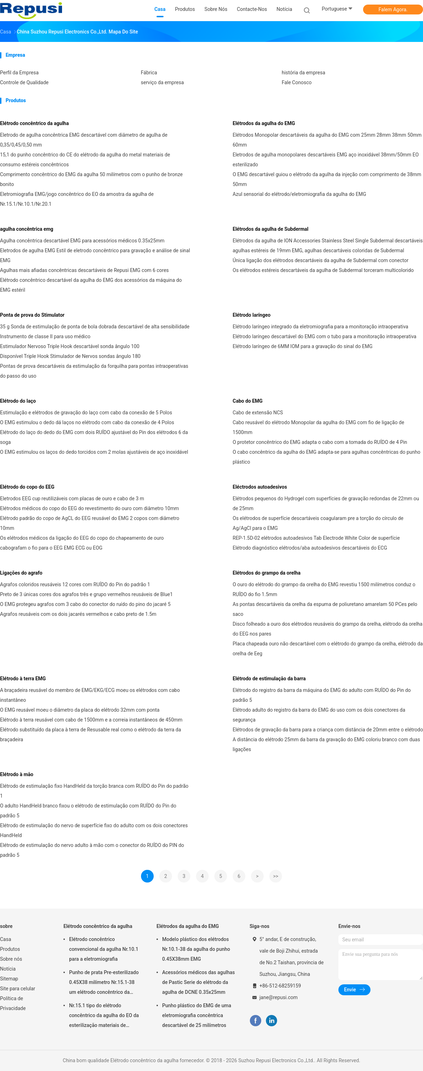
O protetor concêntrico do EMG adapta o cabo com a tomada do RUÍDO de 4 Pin (320, 442)
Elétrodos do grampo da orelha (267, 573)
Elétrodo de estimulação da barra (269, 678)
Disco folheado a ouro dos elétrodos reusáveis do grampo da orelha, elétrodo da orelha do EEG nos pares (327, 629)
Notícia (8, 969)
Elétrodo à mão (16, 774)
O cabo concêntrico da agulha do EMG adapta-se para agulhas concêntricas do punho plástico (326, 457)
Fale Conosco (297, 82)
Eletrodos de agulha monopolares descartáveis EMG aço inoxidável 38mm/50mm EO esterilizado (326, 159)
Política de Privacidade (13, 1003)
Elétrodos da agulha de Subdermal (270, 229)
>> (275, 876)
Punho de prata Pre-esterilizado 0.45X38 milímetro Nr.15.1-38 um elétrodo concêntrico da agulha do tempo (104, 983)
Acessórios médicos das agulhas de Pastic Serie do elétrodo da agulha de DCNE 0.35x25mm (198, 982)
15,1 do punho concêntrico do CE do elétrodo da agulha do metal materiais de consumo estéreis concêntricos (85, 159)
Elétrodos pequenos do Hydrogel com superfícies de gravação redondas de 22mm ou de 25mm (326, 503)
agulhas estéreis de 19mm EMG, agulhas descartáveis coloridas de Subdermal (318, 250)
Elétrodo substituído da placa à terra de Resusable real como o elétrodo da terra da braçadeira (90, 734)
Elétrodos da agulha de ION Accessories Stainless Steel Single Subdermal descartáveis (328, 240)
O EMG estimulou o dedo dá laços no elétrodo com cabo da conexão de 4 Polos (87, 422)
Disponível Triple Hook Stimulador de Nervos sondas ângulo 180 (70, 356)
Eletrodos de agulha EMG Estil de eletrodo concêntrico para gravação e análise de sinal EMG (95, 255)
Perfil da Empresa (19, 72)
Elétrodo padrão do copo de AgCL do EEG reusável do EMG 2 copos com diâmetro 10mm (89, 523)
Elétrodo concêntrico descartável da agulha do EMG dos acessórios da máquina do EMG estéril (91, 285)
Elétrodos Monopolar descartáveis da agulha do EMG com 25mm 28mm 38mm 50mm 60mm (327, 140)
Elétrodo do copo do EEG (27, 487)
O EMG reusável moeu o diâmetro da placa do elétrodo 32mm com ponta (79, 710)
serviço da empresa (162, 82)
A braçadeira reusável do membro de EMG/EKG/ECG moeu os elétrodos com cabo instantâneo (90, 695)
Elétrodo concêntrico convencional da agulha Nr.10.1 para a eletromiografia (104, 949)
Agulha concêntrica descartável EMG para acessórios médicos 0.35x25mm (82, 240)
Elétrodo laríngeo (251, 315)
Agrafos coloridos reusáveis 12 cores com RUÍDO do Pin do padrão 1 (75, 584)
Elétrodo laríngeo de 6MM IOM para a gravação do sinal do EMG (303, 346)
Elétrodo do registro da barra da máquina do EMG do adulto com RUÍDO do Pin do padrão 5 (322, 695)
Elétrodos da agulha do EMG (264, 123)
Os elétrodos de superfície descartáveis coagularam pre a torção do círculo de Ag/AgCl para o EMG (318, 523)
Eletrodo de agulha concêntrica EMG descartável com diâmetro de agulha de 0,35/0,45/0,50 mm (83, 140)
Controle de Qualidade (24, 82)
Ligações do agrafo (21, 573)
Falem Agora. (393, 9)
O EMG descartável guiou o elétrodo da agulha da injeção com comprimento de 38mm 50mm (327, 179)
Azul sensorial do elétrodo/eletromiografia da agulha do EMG (299, 194)
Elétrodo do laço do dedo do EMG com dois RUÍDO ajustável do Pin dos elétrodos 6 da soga (94, 437)
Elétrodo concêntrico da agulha (34, 123)
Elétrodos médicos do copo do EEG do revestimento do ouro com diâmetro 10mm (89, 508)
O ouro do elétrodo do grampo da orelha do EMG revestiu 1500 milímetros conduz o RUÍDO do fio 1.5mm (324, 589)
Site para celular (17, 988)
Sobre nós (11, 959)
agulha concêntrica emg (26, 229)
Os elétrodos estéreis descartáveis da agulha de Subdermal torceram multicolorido (323, 270)
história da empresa (303, 72)
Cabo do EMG (248, 401)
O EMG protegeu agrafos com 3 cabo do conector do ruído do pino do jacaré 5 (85, 604)
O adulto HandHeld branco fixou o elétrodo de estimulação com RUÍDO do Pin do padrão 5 (88, 810)
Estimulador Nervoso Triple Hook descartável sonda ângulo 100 (69, 346)
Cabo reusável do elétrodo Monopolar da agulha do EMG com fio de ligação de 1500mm (318, 427)
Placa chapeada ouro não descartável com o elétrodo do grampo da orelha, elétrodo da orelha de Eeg (328, 648)
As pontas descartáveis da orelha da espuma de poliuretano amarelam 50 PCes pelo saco (325, 609)
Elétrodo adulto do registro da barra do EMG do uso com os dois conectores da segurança (319, 715)
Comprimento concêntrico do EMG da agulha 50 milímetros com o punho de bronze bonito (91, 179)
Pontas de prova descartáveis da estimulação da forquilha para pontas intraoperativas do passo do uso (94, 371)
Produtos (10, 949)
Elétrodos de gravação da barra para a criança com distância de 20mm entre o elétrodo (328, 729)
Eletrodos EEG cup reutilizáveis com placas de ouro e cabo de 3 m (72, 498)
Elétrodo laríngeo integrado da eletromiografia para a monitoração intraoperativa (320, 326)
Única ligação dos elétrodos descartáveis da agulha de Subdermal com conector (321, 260)
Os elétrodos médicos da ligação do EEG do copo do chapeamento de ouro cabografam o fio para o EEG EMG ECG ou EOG (82, 543)
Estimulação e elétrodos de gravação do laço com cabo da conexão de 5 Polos (86, 412)
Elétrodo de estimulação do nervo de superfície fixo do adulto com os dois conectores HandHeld (94, 830)
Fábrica (149, 72)
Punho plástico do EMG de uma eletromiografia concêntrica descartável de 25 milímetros (196, 1015)
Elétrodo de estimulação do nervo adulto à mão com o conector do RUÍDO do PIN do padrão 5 (92, 850)
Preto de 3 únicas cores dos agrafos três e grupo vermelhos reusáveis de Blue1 (86, 594)
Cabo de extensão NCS (258, 412)
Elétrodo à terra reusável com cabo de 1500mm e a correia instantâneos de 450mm (91, 720)
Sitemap (9, 979)
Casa (5, 939)
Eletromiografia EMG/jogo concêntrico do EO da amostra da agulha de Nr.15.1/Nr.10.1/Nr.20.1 (77, 199)
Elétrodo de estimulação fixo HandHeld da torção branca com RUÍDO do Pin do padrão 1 (94, 791)
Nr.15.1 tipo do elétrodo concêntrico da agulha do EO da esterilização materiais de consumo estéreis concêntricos (104, 1016)
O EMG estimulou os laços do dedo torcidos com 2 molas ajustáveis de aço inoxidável (94, 452)
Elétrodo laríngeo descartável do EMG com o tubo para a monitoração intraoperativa (324, 336)
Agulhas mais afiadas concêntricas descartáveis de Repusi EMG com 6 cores (84, 270)
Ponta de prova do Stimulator (32, 315)
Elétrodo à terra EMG (23, 678)
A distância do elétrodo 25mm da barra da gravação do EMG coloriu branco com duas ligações (326, 744)
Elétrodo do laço (18, 401)
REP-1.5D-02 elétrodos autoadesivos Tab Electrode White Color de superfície (316, 538)
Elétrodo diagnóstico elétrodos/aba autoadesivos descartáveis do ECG (310, 548)
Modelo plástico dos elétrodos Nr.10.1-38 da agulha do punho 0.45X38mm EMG (196, 949)
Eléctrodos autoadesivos (260, 487)
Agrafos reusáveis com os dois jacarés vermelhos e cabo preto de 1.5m (78, 614)
